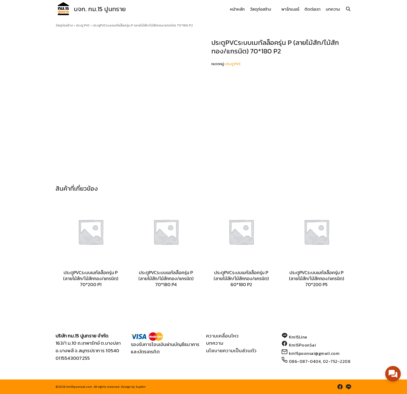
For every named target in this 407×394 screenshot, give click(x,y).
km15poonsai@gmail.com (314, 353)
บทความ (333, 9)
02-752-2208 (337, 361)
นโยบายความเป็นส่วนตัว (231, 350)
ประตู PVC (83, 25)
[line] (348, 387)
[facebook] (340, 387)
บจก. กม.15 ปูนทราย (100, 8)
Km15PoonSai (302, 345)
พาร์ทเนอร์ (290, 9)
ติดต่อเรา (312, 9)
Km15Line (298, 337)
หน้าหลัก (237, 9)
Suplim (141, 386)
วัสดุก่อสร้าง (260, 9)
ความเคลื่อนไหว (222, 335)
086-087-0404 (305, 361)
